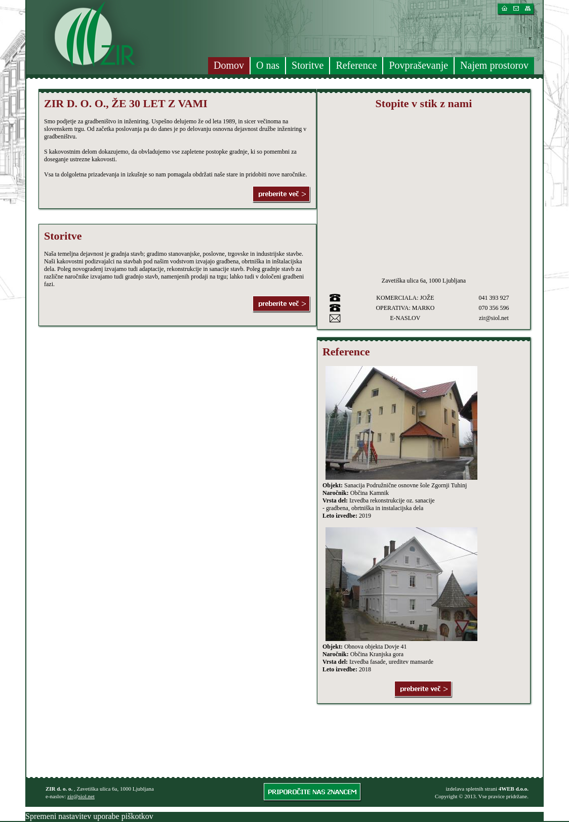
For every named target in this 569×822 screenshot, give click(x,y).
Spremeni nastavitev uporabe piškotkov (89, 816)
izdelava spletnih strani (471, 789)
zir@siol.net (81, 796)
